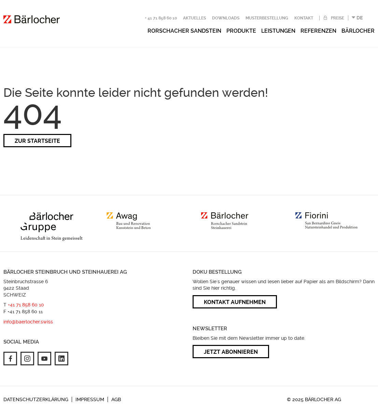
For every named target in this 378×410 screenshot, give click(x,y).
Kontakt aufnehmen (235, 302)
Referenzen (318, 31)
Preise (337, 18)
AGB (116, 399)
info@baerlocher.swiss (28, 321)
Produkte (241, 31)
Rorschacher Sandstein (184, 31)
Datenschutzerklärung (35, 399)
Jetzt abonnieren (231, 352)
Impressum (89, 399)
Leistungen (278, 31)
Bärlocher (358, 31)
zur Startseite (37, 141)
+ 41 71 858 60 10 (161, 18)
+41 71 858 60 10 (26, 304)
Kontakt (303, 18)
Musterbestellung (267, 18)
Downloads (225, 18)
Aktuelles (194, 18)
